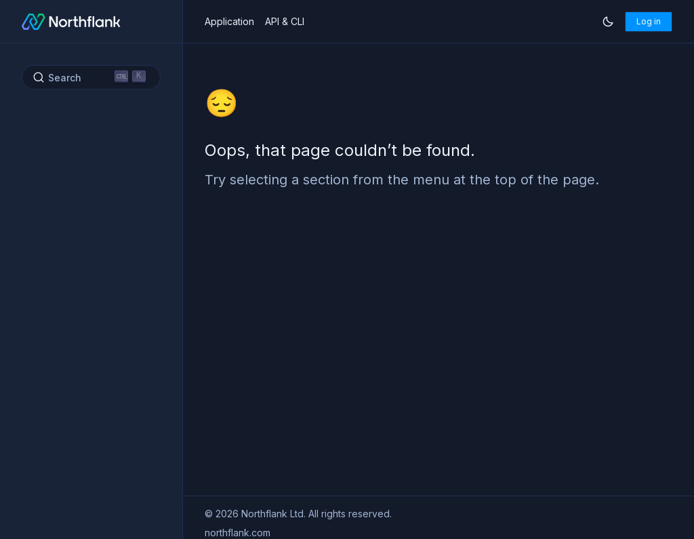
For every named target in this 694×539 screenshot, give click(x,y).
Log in (648, 21)
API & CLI (284, 21)
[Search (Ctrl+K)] (91, 77)
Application (229, 21)
